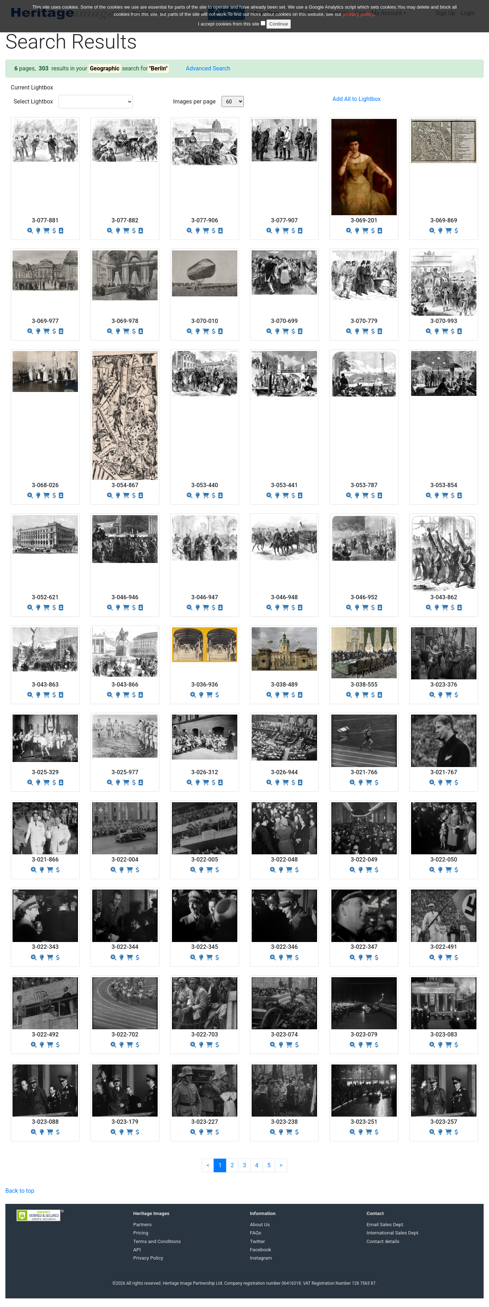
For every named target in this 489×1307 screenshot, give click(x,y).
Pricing (140, 1233)
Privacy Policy (148, 1258)
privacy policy (358, 10)
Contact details (383, 1241)
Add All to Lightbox (356, 99)
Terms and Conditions (157, 1241)
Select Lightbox (33, 101)
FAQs (255, 1233)
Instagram (261, 1258)
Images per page (194, 101)
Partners (142, 1224)
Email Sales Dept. (385, 1224)
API (137, 1249)
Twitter (257, 1241)
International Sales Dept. (393, 1233)
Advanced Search (208, 68)
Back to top (19, 1190)
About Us (260, 1224)
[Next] (281, 1165)
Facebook (260, 1249)
